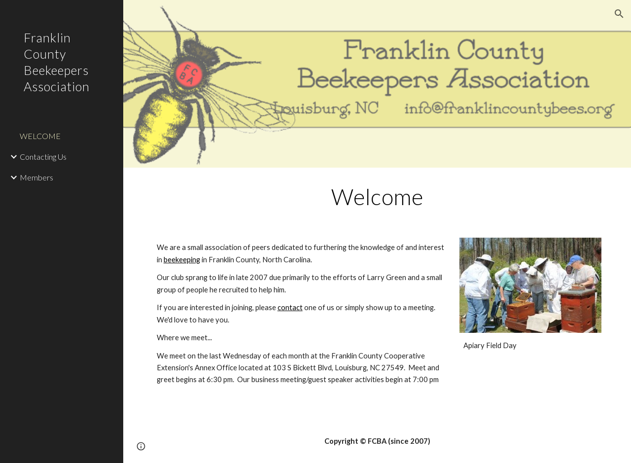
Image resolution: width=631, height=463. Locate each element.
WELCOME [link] (40, 136)
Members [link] (36, 177)
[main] (377, 196)
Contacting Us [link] (43, 156)
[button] (619, 14)
